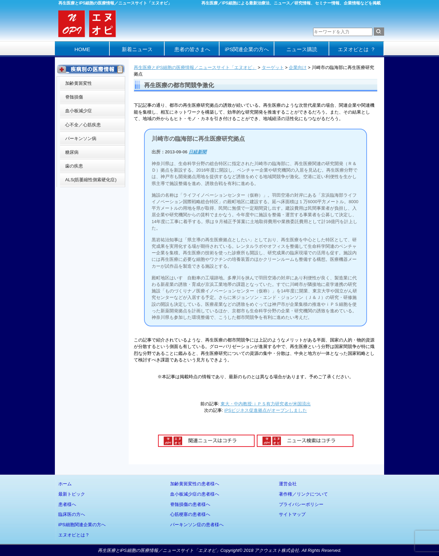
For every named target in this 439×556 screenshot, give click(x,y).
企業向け (298, 67)
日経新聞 (197, 151)
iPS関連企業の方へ (247, 49)
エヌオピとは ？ (356, 49)
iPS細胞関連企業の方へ (82, 524)
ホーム (65, 483)
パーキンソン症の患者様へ (197, 524)
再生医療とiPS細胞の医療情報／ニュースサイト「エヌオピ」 (195, 67)
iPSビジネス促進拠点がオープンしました (265, 410)
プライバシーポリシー (301, 504)
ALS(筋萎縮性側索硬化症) (91, 179)
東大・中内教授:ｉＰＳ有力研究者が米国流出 (266, 403)
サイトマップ (292, 514)
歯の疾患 (74, 166)
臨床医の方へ (71, 514)
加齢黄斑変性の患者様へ (194, 483)
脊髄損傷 (74, 97)
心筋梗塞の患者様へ (190, 514)
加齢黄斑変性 (78, 83)
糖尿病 (72, 152)
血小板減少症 (78, 110)
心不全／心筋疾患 (83, 124)
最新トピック (71, 494)
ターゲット (273, 67)
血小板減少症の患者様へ (194, 494)
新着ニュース (137, 49)
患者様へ (67, 504)
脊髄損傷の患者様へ (190, 504)
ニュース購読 (301, 49)
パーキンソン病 (80, 138)
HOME (82, 49)
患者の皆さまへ (192, 49)
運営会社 (288, 483)
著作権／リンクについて (303, 494)
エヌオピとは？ (74, 534)
